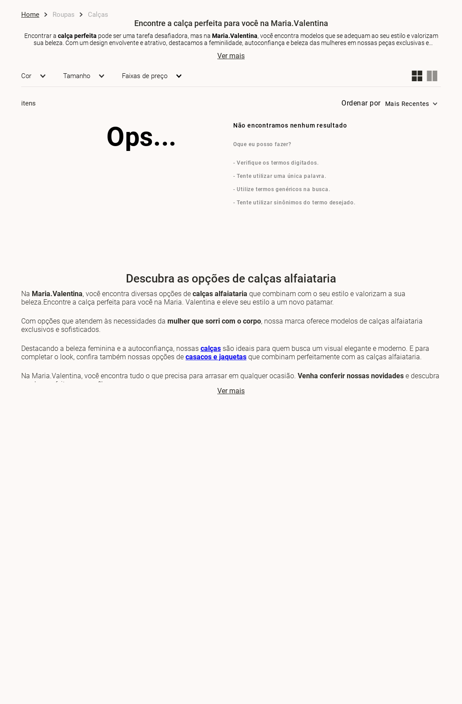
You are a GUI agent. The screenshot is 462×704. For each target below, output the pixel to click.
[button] (33, 76)
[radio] (419, 76)
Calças (98, 15)
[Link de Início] (30, 15)
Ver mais (231, 56)
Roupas (64, 15)
